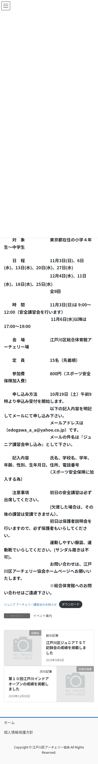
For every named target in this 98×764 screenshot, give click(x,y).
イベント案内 (42, 615)
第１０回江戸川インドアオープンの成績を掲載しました (29, 683)
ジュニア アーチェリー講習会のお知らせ (30, 604)
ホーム (9, 722)
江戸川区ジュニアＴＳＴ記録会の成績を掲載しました (66, 647)
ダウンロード (70, 604)
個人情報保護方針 (18, 732)
